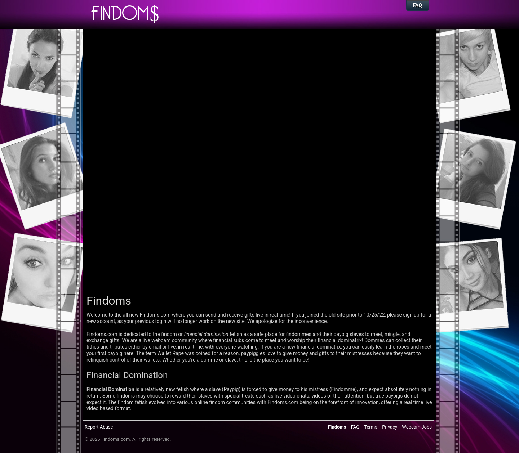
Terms (370, 427)
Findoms (337, 427)
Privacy (389, 427)
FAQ (417, 5)
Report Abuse (99, 427)
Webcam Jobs (417, 427)
